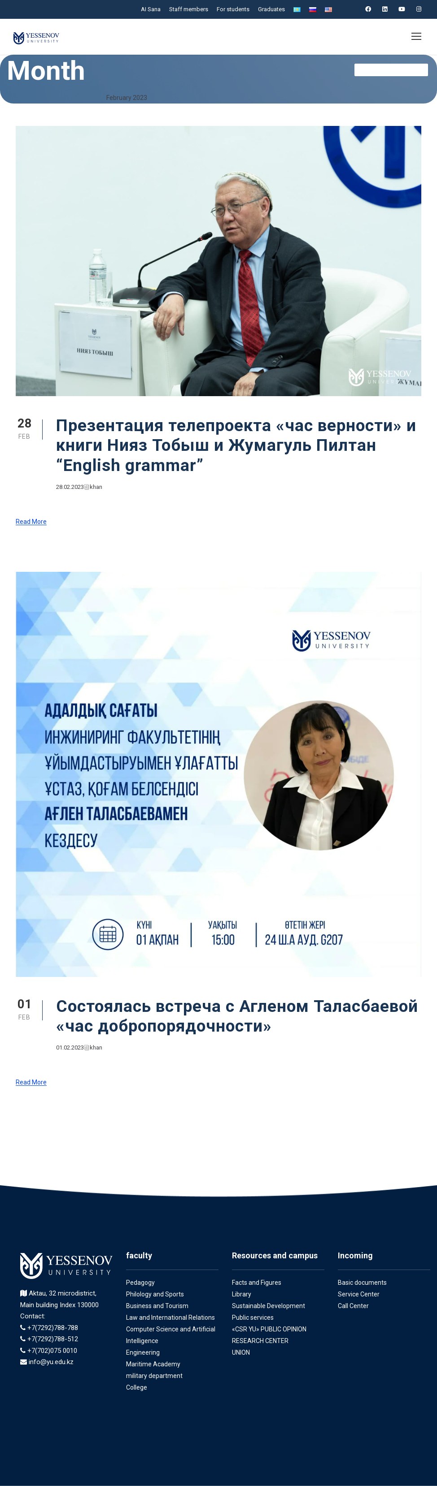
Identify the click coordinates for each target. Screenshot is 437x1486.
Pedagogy (140, 1282)
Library (241, 1294)
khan (97, 487)
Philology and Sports (155, 1294)
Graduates (270, 9)
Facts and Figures (257, 1282)
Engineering (143, 1352)
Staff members (188, 9)
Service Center (359, 1294)
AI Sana (150, 9)
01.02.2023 (70, 1047)
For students (232, 9)
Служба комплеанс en (390, 69)
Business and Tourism (157, 1305)
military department (152, 1375)
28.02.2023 (70, 487)
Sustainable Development (268, 1305)
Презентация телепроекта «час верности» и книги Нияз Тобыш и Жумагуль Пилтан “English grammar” (237, 445)
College (136, 1387)
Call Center (353, 1305)
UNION (242, 1352)
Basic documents (362, 1282)
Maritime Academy (152, 1364)
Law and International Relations (170, 1317)
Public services (253, 1317)
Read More (31, 521)
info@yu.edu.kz (51, 1362)
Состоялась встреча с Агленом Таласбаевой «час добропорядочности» (229, 1016)
